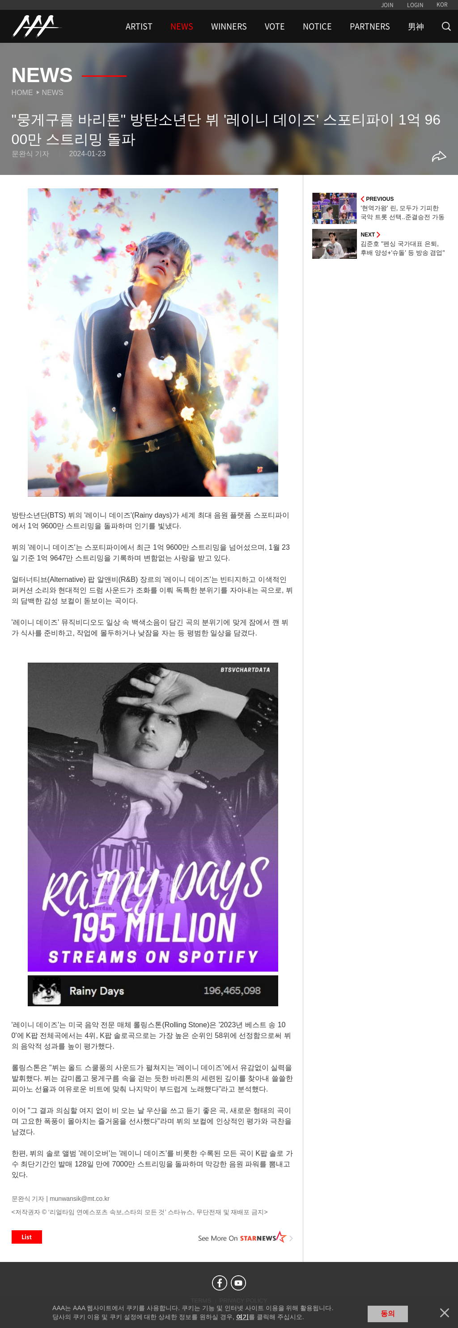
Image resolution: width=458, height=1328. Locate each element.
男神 (416, 26)
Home (22, 92)
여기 (242, 1316)
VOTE (275, 26)
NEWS (181, 26)
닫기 (444, 1312)
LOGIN (415, 5)
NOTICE (317, 26)
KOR (442, 4)
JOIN (387, 5)
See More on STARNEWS (245, 1237)
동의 (388, 1313)
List (27, 1237)
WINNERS (229, 26)
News (53, 92)
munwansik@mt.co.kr (80, 1198)
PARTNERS (370, 26)
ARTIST (139, 26)
